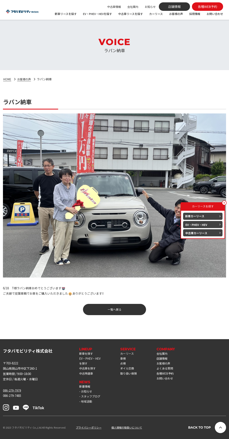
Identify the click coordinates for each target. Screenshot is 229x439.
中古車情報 (114, 7)
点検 (125, 364)
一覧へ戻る (114, 310)
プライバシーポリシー (88, 427)
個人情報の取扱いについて (126, 427)
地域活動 (87, 405)
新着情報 (85, 389)
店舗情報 (165, 359)
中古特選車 (86, 375)
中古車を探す (88, 370)
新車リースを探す (66, 14)
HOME (7, 79)
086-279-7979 (12, 390)
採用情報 (194, 14)
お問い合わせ (215, 14)
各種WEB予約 (169, 375)
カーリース (156, 14)
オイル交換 (129, 370)
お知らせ (150, 7)
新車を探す (86, 354)
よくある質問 (168, 370)
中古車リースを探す (130, 14)
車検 (125, 359)
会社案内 (132, 7)
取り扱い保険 (131, 375)
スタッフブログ (91, 399)
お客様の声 (176, 14)
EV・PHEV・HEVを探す (97, 14)
